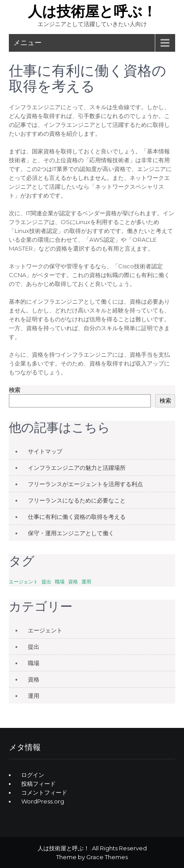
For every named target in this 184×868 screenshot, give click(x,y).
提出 (33, 646)
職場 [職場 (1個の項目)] (60, 582)
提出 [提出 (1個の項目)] (46, 582)
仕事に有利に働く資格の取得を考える (77, 516)
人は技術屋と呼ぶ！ (92, 11)
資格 (33, 679)
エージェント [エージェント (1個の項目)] (23, 582)
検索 (14, 389)
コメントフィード (44, 792)
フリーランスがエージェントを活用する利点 (85, 483)
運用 (33, 695)
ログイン (32, 774)
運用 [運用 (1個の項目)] (86, 582)
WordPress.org (42, 801)
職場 (33, 662)
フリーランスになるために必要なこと (77, 500)
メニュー (27, 42)
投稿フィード (38, 783)
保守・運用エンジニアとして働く (71, 533)
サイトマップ (45, 451)
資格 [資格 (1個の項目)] (73, 582)
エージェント (45, 630)
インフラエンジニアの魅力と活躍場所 (77, 467)
